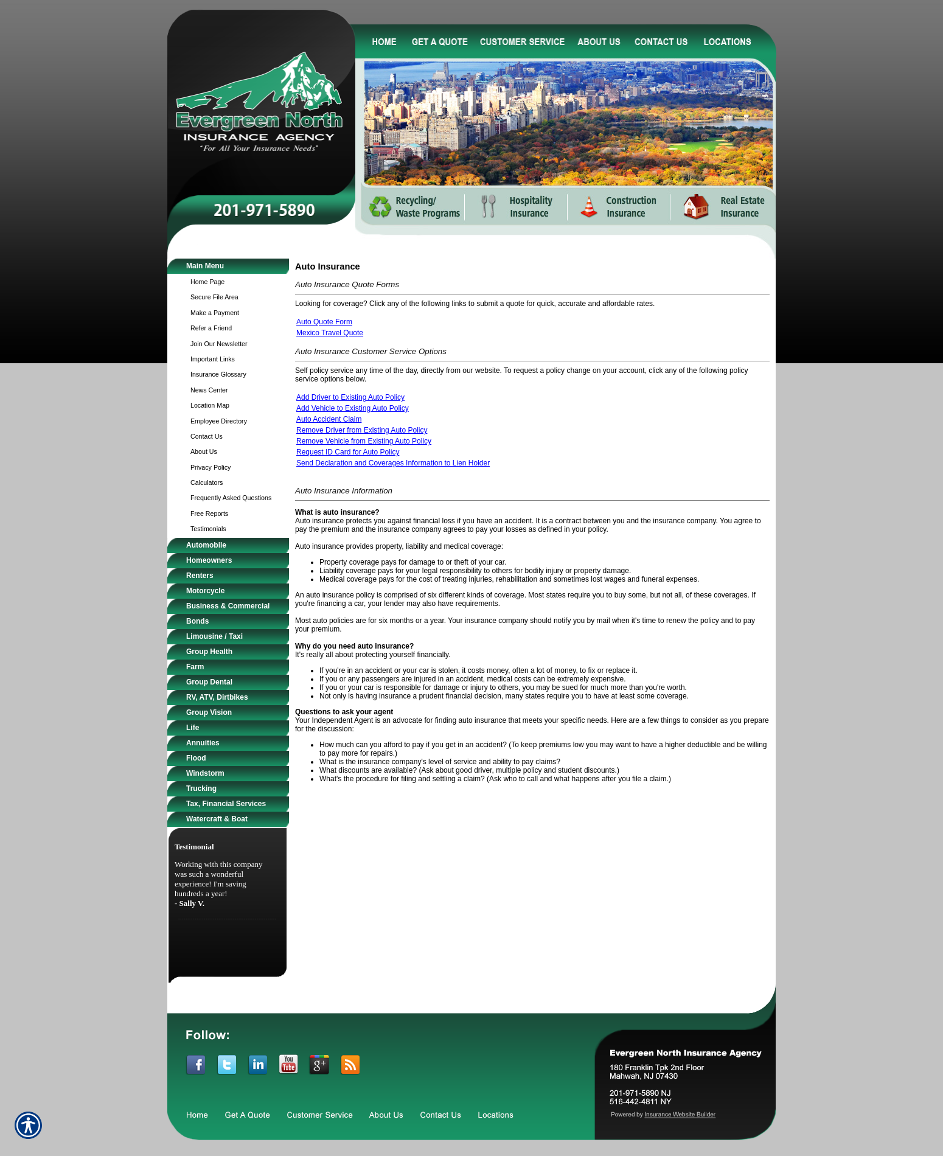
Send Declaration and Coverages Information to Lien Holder (393, 463)
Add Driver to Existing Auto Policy (350, 397)
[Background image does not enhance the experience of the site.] (228, 266)
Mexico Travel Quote (329, 333)
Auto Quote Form (324, 322)
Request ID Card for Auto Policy (347, 452)
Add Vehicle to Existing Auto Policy (352, 408)
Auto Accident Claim (328, 419)
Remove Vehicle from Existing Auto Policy (363, 441)
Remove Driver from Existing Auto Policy (361, 430)
